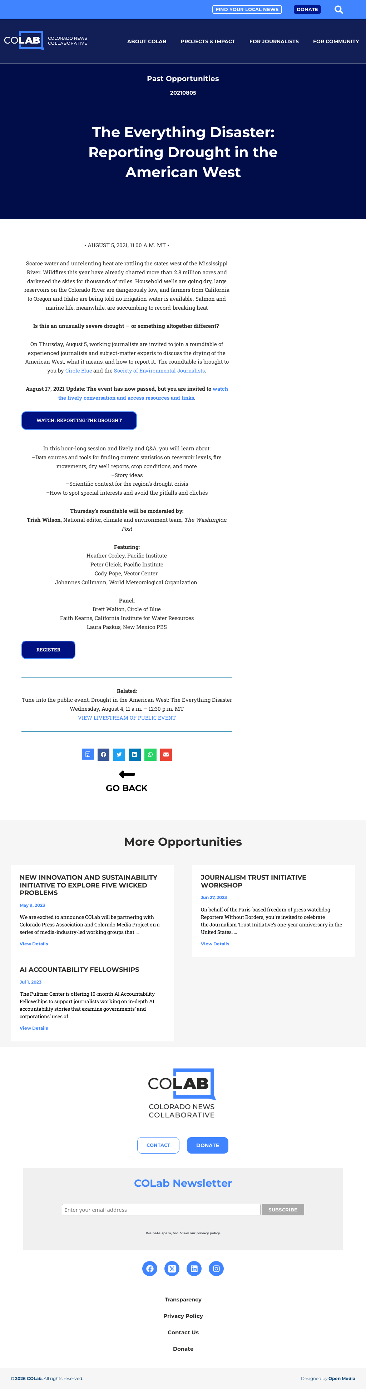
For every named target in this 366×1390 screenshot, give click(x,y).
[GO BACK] (127, 774)
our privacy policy (205, 1234)
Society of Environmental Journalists (160, 370)
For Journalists (274, 41)
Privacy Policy (183, 1316)
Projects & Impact (208, 41)
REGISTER (49, 649)
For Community (336, 41)
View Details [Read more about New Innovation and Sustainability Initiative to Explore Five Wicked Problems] (34, 943)
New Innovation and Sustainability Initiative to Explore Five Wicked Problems (88, 885)
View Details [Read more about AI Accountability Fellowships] (34, 1028)
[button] (339, 9)
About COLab (147, 41)
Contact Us (183, 1333)
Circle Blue (77, 370)
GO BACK (127, 788)
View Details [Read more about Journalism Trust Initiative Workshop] (215, 943)
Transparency (183, 1300)
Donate (183, 1349)
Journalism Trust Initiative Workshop (253, 881)
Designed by (328, 1379)
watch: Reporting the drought (80, 420)
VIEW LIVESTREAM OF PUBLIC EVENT (127, 717)
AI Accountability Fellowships (79, 970)
